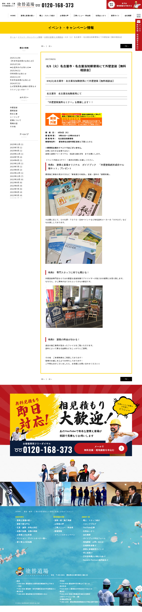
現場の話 (14, 123)
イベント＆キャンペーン (64, 535)
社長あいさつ (101, 15)
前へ (43, 46)
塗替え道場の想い (27, 15)
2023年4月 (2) (16, 169)
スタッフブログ (89, 524)
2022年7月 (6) (16, 189)
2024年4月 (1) (16, 160)
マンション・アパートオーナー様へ (32, 538)
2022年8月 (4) (16, 185)
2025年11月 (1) (16, 144)
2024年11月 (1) (16, 153)
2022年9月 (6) (16, 182)
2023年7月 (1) (16, 166)
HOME (13, 15)
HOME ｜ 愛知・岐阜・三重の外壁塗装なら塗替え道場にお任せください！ (45, 511)
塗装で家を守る (23, 524)
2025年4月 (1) (16, 150)
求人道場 (87, 553)
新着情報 (58, 531)
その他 (13, 126)
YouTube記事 (89, 527)
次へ (50, 46)
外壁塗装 (14, 107)
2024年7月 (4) (16, 157)
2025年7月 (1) (16, 147)
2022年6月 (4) (16, 192)
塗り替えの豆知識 (24, 542)
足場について (15, 120)
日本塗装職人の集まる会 (93, 556)
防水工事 (14, 113)
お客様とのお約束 (24, 535)
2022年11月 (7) (16, 176)
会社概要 (128, 15)
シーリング (14, 117)
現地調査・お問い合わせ (93, 542)
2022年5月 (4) (16, 195)
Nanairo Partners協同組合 (94, 560)
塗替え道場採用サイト (92, 549)
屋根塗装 (14, 110)
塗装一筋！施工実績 (62, 520)
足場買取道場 (88, 546)
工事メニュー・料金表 (82, 15)
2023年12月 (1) (16, 163)
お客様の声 (64, 15)
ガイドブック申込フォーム (94, 538)
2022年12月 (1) (16, 173)
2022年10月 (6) (16, 179)
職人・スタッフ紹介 (47, 15)
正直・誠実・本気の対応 (27, 527)
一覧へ (126, 46)
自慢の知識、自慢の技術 (27, 531)
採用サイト (115, 15)
